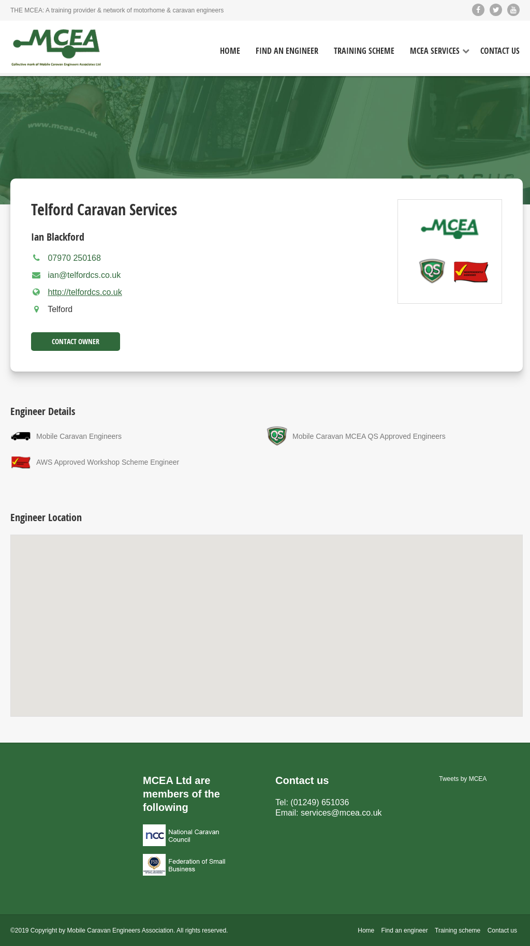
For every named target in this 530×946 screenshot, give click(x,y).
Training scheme (457, 930)
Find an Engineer (287, 51)
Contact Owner (75, 341)
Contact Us (500, 51)
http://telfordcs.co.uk (85, 292)
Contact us (502, 930)
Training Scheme (364, 51)
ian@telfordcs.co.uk (84, 275)
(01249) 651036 (319, 802)
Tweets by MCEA (463, 778)
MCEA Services (435, 51)
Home (230, 51)
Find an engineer (404, 930)
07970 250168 (74, 258)
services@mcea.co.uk (341, 812)
